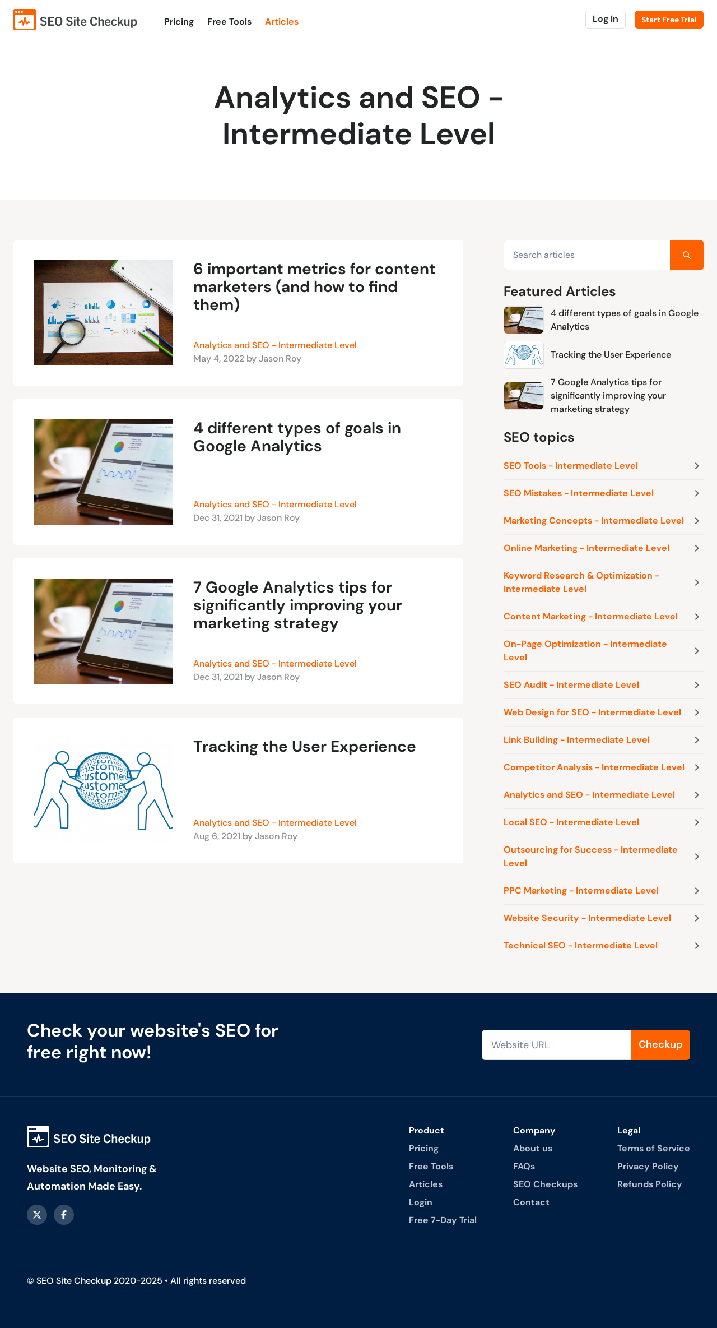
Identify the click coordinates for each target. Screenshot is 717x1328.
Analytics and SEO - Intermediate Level (275, 345)
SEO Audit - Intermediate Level (604, 685)
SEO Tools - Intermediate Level (604, 466)
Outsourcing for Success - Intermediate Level (604, 856)
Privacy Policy (648, 1166)
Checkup (661, 1044)
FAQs (524, 1166)
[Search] (687, 255)
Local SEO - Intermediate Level (604, 822)
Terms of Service (653, 1148)
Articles (282, 21)
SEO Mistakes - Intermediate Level (604, 493)
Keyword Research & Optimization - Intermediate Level (604, 582)
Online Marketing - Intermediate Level (604, 548)
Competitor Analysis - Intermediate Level (604, 767)
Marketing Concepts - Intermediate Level (604, 521)
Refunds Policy (649, 1184)
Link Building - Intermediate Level (604, 740)
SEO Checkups (545, 1184)
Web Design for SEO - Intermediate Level (604, 712)
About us (532, 1148)
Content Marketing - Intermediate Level (604, 616)
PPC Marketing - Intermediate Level (604, 890)
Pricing (179, 21)
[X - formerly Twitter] (37, 1215)
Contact (531, 1202)
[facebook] (64, 1215)
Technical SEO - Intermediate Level (604, 945)
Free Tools (229, 21)
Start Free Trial (669, 20)
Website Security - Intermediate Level (604, 918)
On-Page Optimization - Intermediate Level (604, 650)
